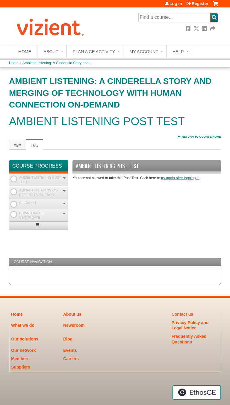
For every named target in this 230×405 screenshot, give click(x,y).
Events (70, 350)
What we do (22, 325)
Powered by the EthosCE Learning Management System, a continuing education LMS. (196, 392)
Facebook (189, 28)
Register (200, 3)
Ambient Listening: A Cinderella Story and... (57, 63)
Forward (213, 28)
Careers (71, 358)
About (50, 51)
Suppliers (20, 367)
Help (178, 51)
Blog (67, 339)
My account (143, 51)
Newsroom (74, 325)
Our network (23, 350)
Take (37, 146)
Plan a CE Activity (94, 51)
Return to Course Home (201, 136)
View (17, 145)
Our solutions (24, 339)
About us (72, 314)
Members (20, 358)
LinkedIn (205, 28)
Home (24, 51)
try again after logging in (180, 178)
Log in (176, 3)
